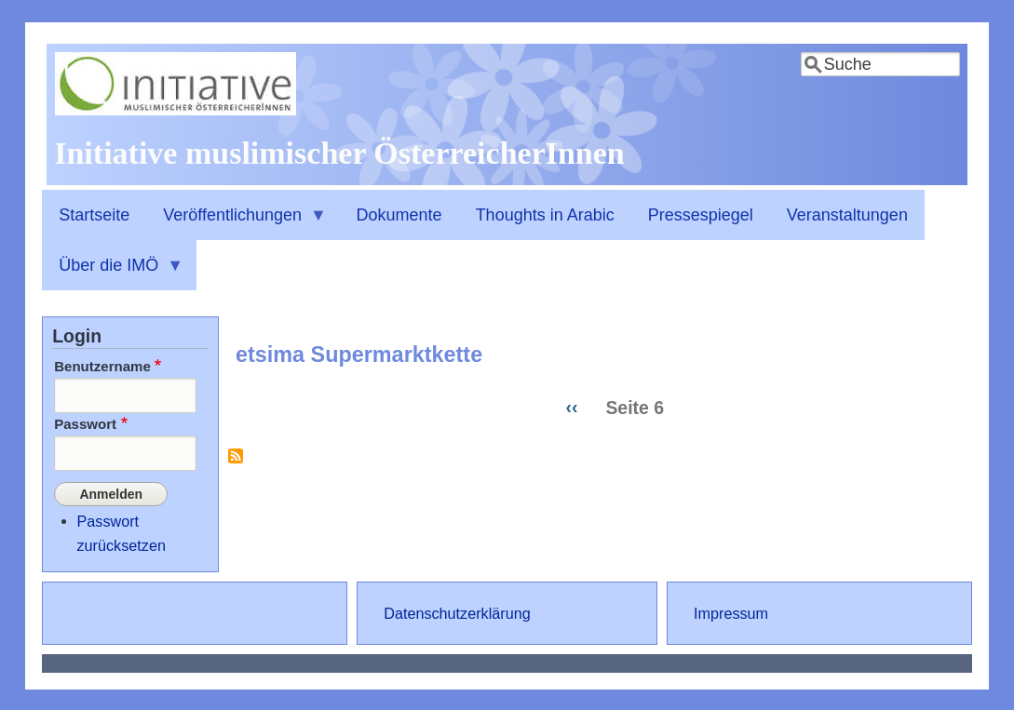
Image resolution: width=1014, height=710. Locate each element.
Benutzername (102, 366)
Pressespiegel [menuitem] (700, 215)
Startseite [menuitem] (94, 215)
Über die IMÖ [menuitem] (112, 273)
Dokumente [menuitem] (399, 215)
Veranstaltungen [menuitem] (847, 215)
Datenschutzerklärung (457, 611)
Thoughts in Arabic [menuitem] (545, 215)
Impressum (731, 611)
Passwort (85, 424)
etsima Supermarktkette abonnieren (235, 463)
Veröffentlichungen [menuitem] (236, 223)
